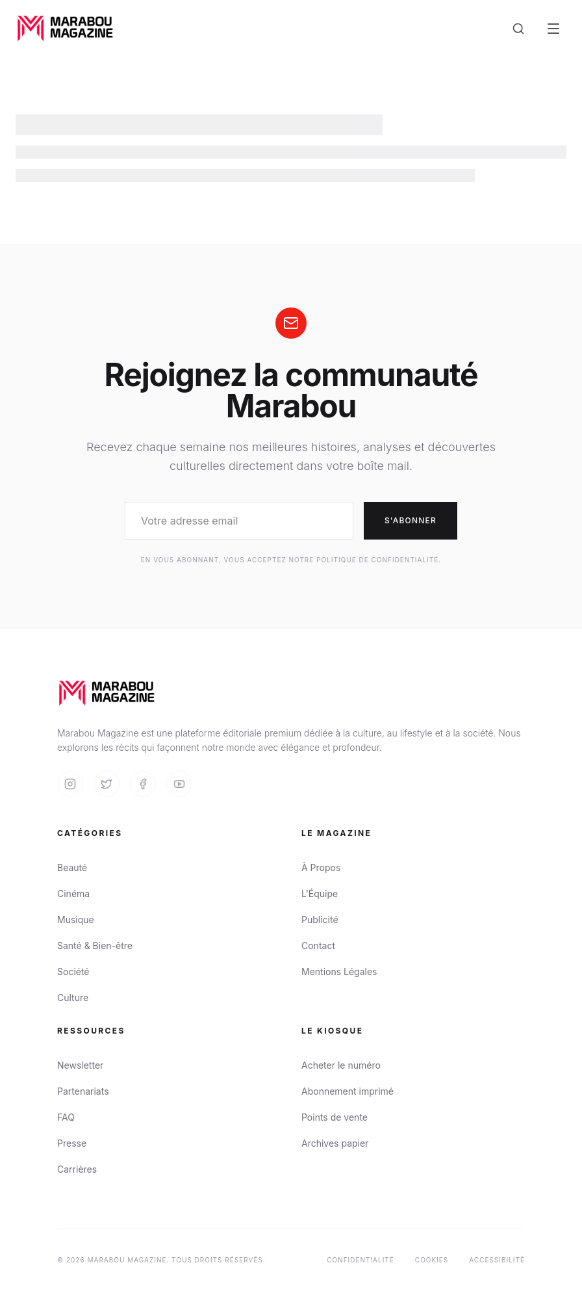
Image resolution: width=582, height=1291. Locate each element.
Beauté (72, 867)
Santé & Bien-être (95, 945)
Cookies (431, 1260)
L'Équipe (319, 893)
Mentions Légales (339, 971)
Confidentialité (360, 1260)
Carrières (77, 1169)
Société (73, 971)
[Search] (518, 28)
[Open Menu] (553, 29)
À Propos (320, 867)
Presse (71, 1143)
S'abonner (410, 520)
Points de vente (334, 1117)
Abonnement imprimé (347, 1091)
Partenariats (83, 1091)
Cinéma (73, 893)
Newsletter (80, 1065)
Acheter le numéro (341, 1065)
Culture (72, 997)
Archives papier (334, 1143)
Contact (318, 945)
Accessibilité (497, 1260)
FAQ (66, 1117)
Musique (75, 919)
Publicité (319, 919)
